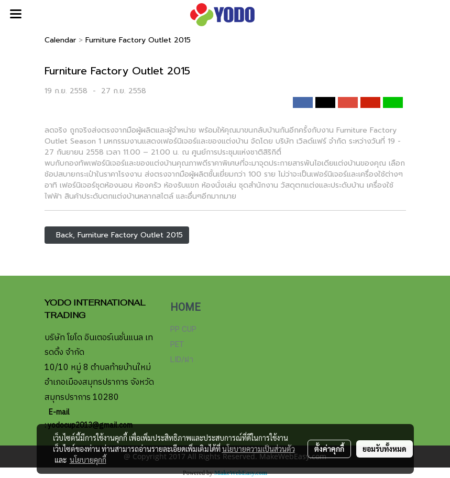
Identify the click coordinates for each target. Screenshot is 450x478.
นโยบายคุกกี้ (88, 459)
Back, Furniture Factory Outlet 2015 (117, 235)
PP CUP (183, 329)
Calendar (60, 40)
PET (177, 344)
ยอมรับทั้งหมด (385, 448)
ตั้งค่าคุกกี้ (329, 448)
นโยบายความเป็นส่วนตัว (258, 448)
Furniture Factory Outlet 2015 (138, 40)
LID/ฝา (181, 359)
